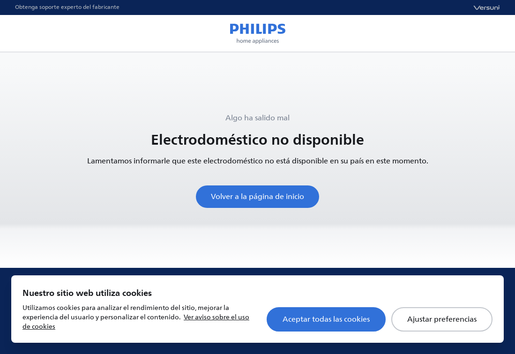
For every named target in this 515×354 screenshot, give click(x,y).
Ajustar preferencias (442, 319)
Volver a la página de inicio (257, 197)
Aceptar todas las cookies (326, 319)
